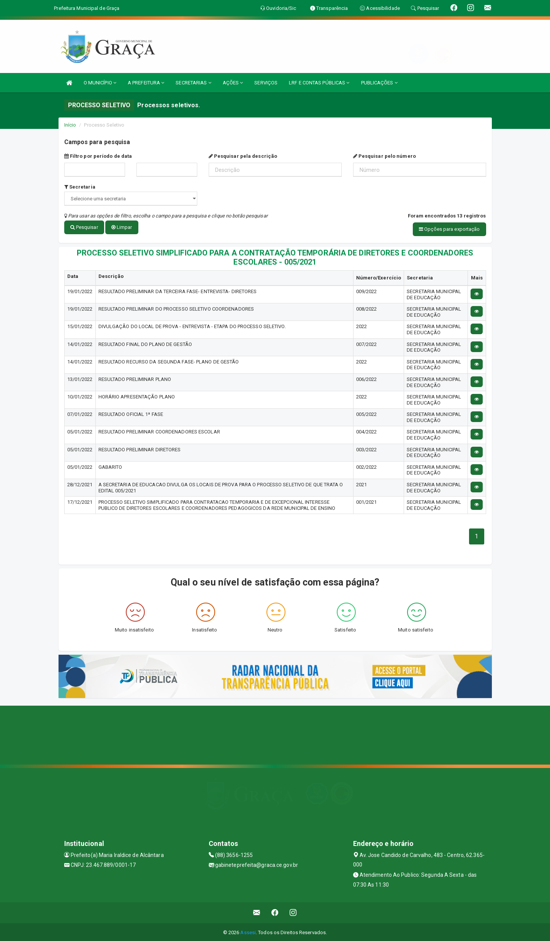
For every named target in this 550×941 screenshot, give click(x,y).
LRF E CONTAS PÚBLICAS (319, 83)
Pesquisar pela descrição (243, 156)
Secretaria (79, 187)
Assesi (248, 931)
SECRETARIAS (193, 83)
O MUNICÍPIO (100, 83)
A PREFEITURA (146, 83)
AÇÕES (233, 83)
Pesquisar (84, 227)
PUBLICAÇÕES (379, 83)
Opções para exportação (449, 229)
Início (70, 125)
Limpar (121, 227)
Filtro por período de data (98, 156)
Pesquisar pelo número (384, 156)
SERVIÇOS (265, 83)
